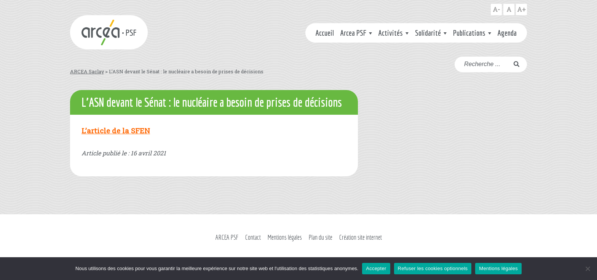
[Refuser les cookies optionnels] (587, 268)
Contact (253, 237)
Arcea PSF (353, 32)
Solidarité (428, 32)
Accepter (376, 268)
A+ (521, 9)
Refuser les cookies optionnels (433, 268)
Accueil (325, 32)
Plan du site (320, 237)
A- (496, 9)
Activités (390, 32)
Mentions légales (285, 237)
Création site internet (360, 237)
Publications (469, 32)
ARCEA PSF (226, 237)
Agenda (507, 32)
